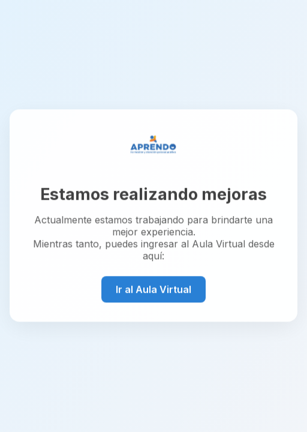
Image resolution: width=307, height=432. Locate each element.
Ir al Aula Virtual (153, 289)
